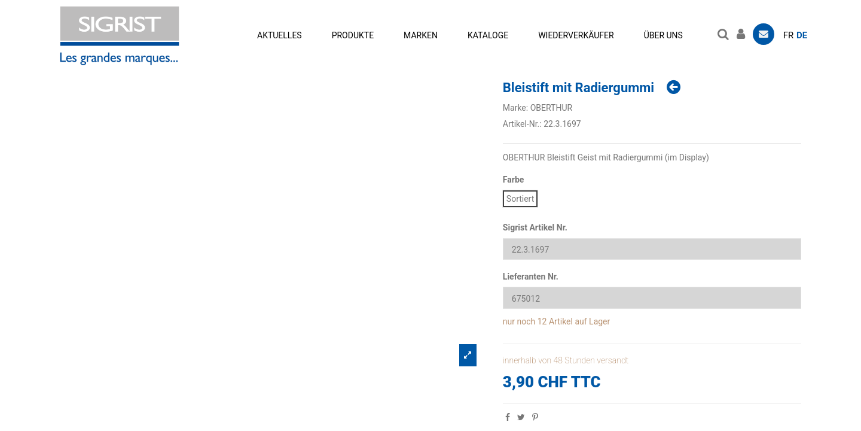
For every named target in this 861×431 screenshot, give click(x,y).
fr (788, 35)
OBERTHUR (551, 108)
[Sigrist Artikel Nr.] (652, 249)
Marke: (515, 108)
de (801, 35)
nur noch (519, 321)
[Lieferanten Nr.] (652, 298)
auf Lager (592, 321)
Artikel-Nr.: (522, 124)
